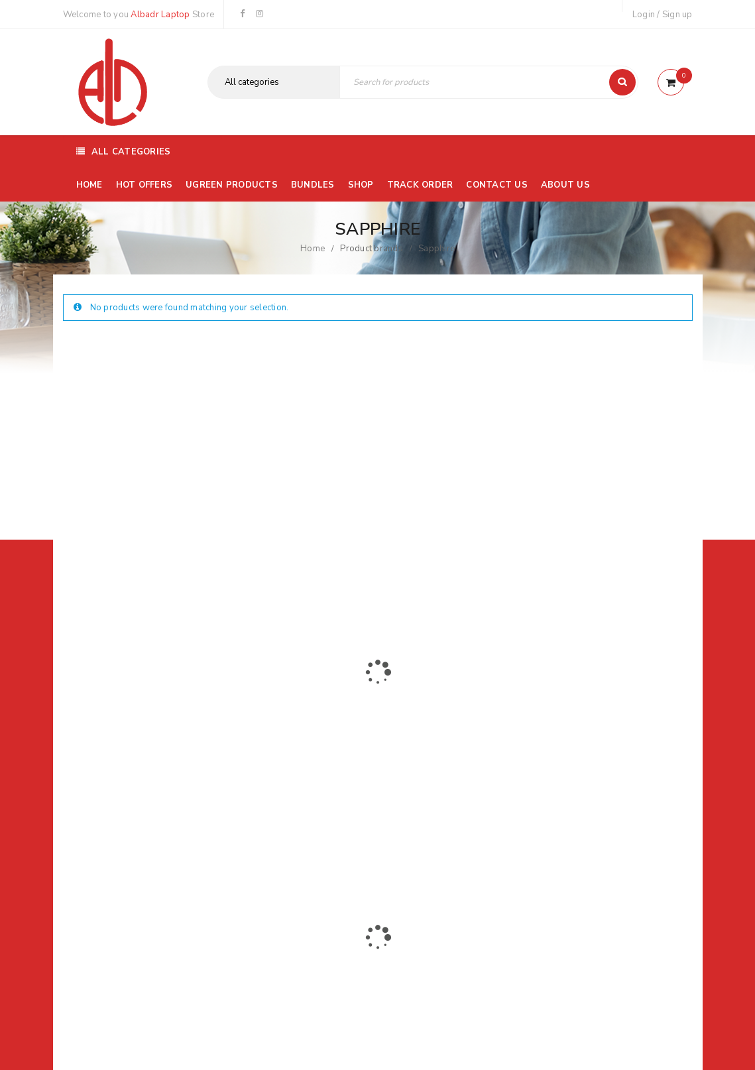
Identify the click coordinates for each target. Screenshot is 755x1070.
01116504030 (145, 744)
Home (312, 249)
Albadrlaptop (289, 833)
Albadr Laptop (160, 15)
